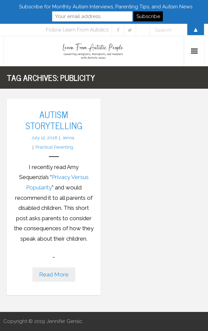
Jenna (68, 137)
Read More (54, 274)
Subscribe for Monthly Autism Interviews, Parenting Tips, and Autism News (105, 7)
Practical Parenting (54, 147)
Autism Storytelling (53, 119)
